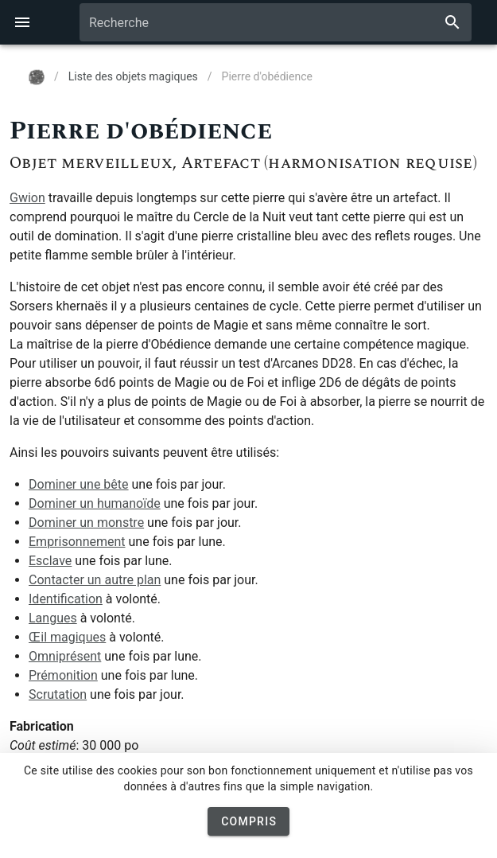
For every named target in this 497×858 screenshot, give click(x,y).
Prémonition (63, 675)
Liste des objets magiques (133, 76)
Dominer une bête (79, 484)
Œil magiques (67, 637)
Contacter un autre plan (95, 579)
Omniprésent (65, 656)
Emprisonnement (77, 541)
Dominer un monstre (86, 522)
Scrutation (58, 694)
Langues (53, 618)
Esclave (50, 560)
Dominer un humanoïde (95, 503)
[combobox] (276, 22)
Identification (66, 598)
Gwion (27, 197)
